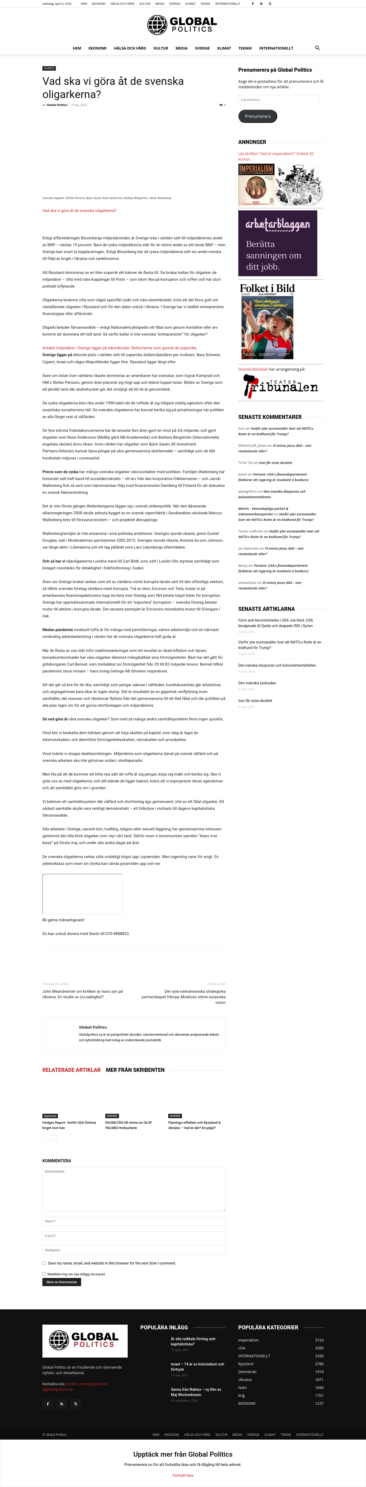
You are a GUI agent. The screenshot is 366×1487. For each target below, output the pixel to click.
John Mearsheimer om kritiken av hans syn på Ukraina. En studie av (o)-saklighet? (82, 994)
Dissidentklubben (253, 369)
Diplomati (50, 1116)
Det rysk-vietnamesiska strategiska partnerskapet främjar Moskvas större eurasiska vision (184, 997)
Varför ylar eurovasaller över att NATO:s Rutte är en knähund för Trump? (279, 645)
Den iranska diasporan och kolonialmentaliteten (277, 665)
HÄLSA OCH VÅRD (122, 4)
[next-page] (54, 1138)
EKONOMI (98, 4)
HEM (84, 4)
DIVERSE (49, 68)
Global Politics (57, 105)
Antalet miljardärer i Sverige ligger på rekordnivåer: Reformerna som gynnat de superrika (119, 348)
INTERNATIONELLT (227, 4)
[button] (317, 48)
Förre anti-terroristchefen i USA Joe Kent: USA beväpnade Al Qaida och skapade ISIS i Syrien (275, 623)
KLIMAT (190, 4)
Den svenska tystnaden (257, 683)
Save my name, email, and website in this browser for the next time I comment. (112, 1263)
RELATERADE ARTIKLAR (71, 1070)
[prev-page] (45, 1138)
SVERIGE (175, 4)
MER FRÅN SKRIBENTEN (135, 1070)
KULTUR (145, 4)
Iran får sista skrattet (275, 462)
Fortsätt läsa (183, 1475)
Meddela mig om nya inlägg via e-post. (76, 1274)
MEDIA (159, 4)
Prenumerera (258, 116)
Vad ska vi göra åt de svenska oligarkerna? (79, 210)
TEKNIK (205, 4)
